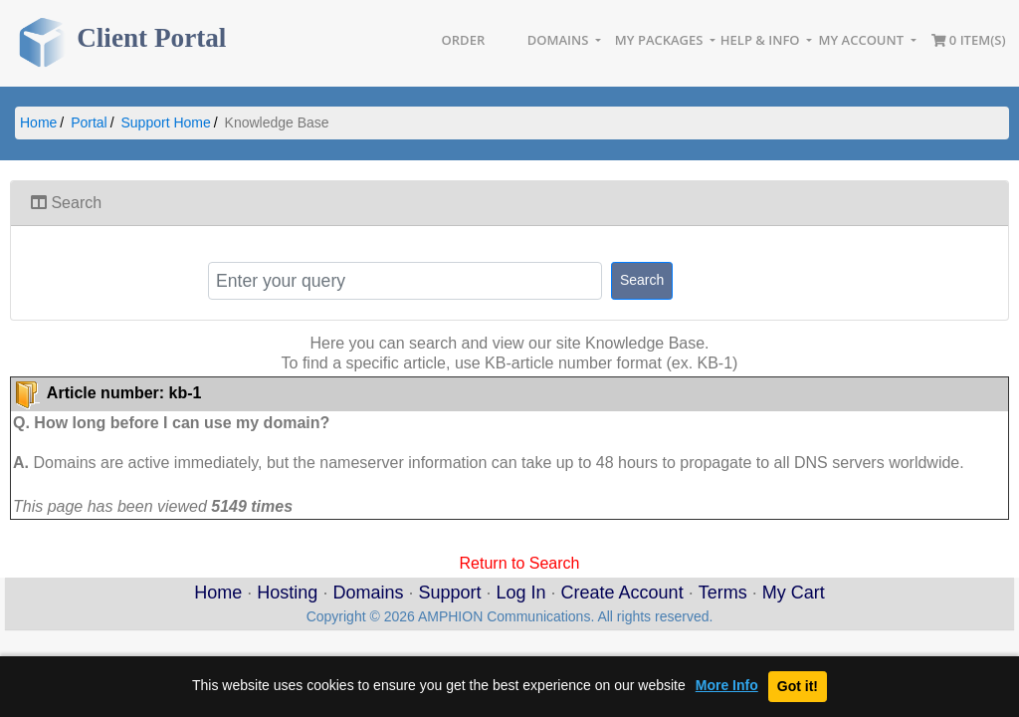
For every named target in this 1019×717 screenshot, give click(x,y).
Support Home (166, 122)
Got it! (797, 686)
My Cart (793, 592)
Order (464, 40)
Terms (723, 592)
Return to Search (520, 562)
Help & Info (761, 40)
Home (38, 122)
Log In (521, 592)
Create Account (622, 592)
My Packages (661, 40)
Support (449, 592)
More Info (727, 685)
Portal (89, 122)
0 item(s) (968, 40)
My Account (863, 40)
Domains (559, 40)
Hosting (287, 592)
